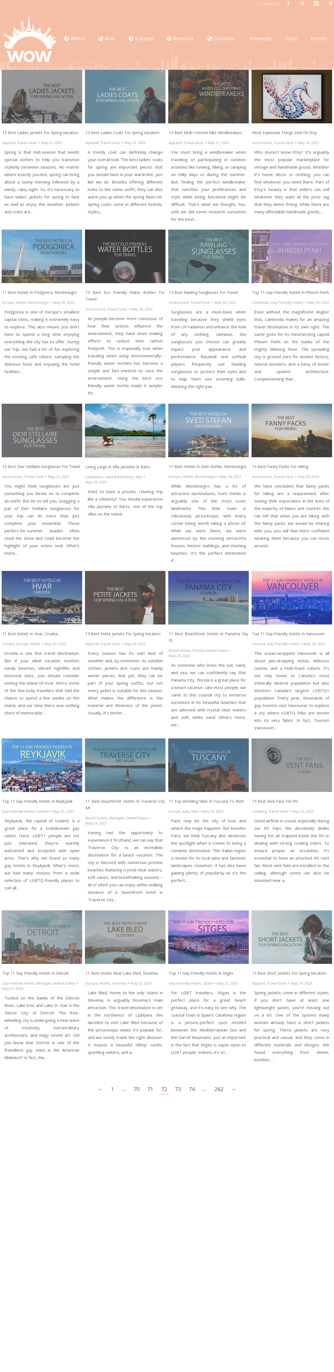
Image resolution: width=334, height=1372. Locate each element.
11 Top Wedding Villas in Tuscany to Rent (206, 801)
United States (216, 650)
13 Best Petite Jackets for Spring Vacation (123, 633)
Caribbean (94, 476)
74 (192, 1089)
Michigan (116, 817)
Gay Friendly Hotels (287, 302)
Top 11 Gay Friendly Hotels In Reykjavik (37, 801)
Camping (259, 811)
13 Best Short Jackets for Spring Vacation (289, 973)
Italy (186, 811)
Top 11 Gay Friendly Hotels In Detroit (35, 973)
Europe (8, 302)
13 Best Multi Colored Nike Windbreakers (205, 132)
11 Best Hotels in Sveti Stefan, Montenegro (208, 466)
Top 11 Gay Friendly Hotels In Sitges (201, 973)
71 (150, 1089)
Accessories (262, 142)
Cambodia (260, 302)
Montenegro (38, 302)
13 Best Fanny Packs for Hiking (280, 466)
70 (136, 1089)
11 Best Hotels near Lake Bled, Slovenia (121, 973)
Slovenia (119, 983)
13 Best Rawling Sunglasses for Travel (203, 292)
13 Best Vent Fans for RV (275, 801)
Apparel (8, 142)
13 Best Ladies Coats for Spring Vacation (122, 132)
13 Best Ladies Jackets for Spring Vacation (40, 132)
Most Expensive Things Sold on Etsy (284, 132)
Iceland (42, 811)
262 (218, 1089)
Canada (258, 643)
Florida (198, 650)
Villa (138, 476)
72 (164, 1089)
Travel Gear (27, 142)
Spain (208, 983)
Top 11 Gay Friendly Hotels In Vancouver (288, 633)
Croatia (8, 643)
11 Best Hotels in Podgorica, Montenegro (39, 292)
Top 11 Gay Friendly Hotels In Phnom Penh (290, 292)
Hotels (21, 302)
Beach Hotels (180, 650)
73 (178, 1089)
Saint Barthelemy (119, 476)
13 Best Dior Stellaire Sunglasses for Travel (41, 466)
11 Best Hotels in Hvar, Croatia (30, 633)
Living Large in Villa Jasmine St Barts (117, 466)
